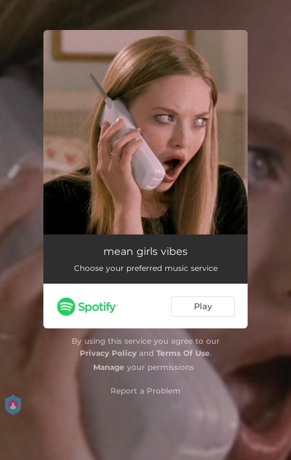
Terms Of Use (183, 353)
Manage (108, 367)
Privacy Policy (108, 353)
